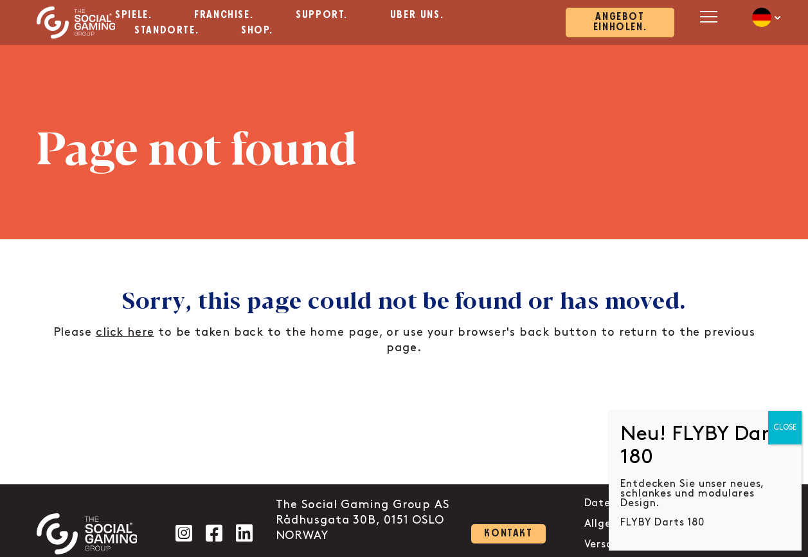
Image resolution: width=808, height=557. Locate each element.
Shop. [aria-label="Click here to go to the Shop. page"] (257, 30)
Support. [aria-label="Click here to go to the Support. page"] (322, 15)
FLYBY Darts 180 (662, 522)
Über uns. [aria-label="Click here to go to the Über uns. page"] (417, 15)
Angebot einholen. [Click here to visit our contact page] (620, 22)
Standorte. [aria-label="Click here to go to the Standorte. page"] (166, 30)
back (534, 332)
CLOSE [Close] (784, 427)
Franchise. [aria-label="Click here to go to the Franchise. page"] (223, 15)
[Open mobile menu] (707, 16)
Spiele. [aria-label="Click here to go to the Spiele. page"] (133, 15)
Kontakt (508, 533)
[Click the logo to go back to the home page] (76, 22)
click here (125, 332)
